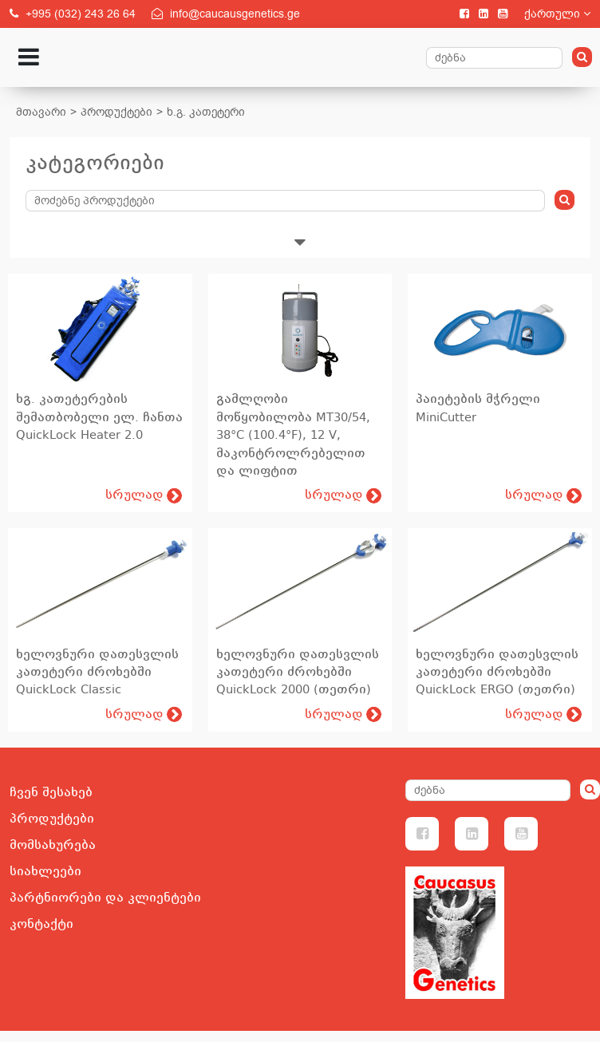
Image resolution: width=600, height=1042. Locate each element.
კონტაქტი (41, 924)
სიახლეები (45, 871)
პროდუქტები (116, 112)
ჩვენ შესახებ (51, 792)
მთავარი (41, 112)
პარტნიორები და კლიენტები (105, 897)
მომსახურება (53, 845)
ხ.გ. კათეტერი (206, 112)
